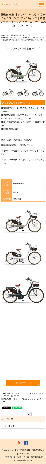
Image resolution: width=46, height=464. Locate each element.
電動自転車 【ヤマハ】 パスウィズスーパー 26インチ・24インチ (23, 394)
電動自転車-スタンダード (18, 35)
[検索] (29, 414)
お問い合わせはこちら (23, 382)
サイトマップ (8, 425)
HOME (3, 35)
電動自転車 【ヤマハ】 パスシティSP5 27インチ (21, 400)
